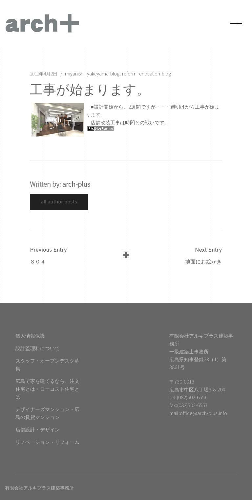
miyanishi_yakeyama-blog (92, 73)
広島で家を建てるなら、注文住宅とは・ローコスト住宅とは (47, 388)
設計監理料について (37, 347)
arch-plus (76, 184)
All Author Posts (59, 202)
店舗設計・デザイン (37, 429)
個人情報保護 (30, 335)
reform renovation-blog (146, 73)
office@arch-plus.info (203, 412)
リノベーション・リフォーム (47, 441)
